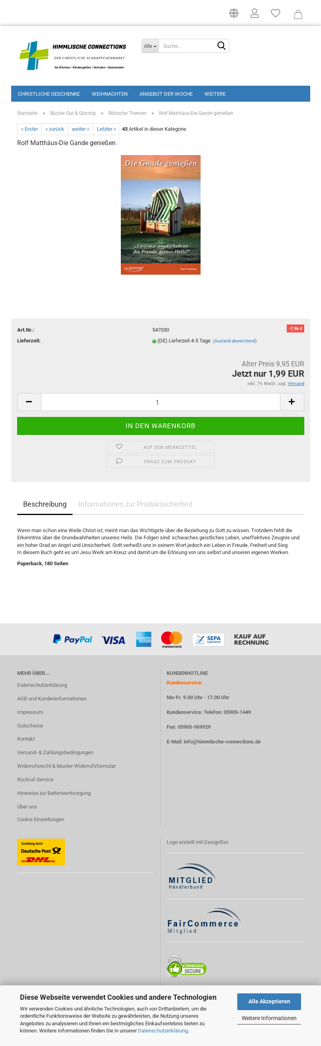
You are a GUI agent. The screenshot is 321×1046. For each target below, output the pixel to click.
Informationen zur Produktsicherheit (136, 519)
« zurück (54, 145)
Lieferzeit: (29, 357)
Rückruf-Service (35, 795)
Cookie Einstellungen (40, 835)
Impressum (30, 728)
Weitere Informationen (269, 1018)
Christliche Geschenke (49, 94)
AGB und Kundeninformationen (52, 714)
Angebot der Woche (166, 94)
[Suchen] (221, 46)
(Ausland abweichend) (235, 357)
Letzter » (106, 145)
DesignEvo (216, 858)
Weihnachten (110, 94)
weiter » (80, 145)
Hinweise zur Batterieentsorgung (54, 809)
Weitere (215, 94)
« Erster (29, 145)
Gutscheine (30, 741)
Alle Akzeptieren (269, 1001)
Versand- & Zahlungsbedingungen (55, 768)
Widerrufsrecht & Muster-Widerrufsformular (66, 782)
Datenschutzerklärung (163, 1031)
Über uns (27, 823)
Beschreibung (45, 519)
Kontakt (26, 755)
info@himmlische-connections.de (222, 758)
